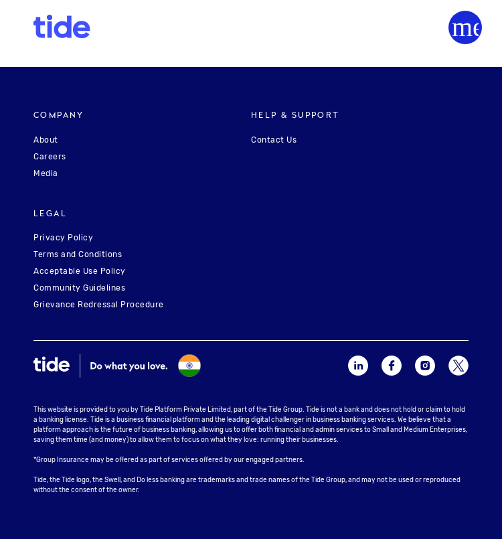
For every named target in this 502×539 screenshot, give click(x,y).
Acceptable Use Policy (79, 271)
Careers (49, 156)
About (45, 140)
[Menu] (465, 27)
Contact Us (274, 140)
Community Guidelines (79, 288)
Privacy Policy (63, 237)
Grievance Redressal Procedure (98, 304)
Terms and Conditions (77, 254)
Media (45, 173)
